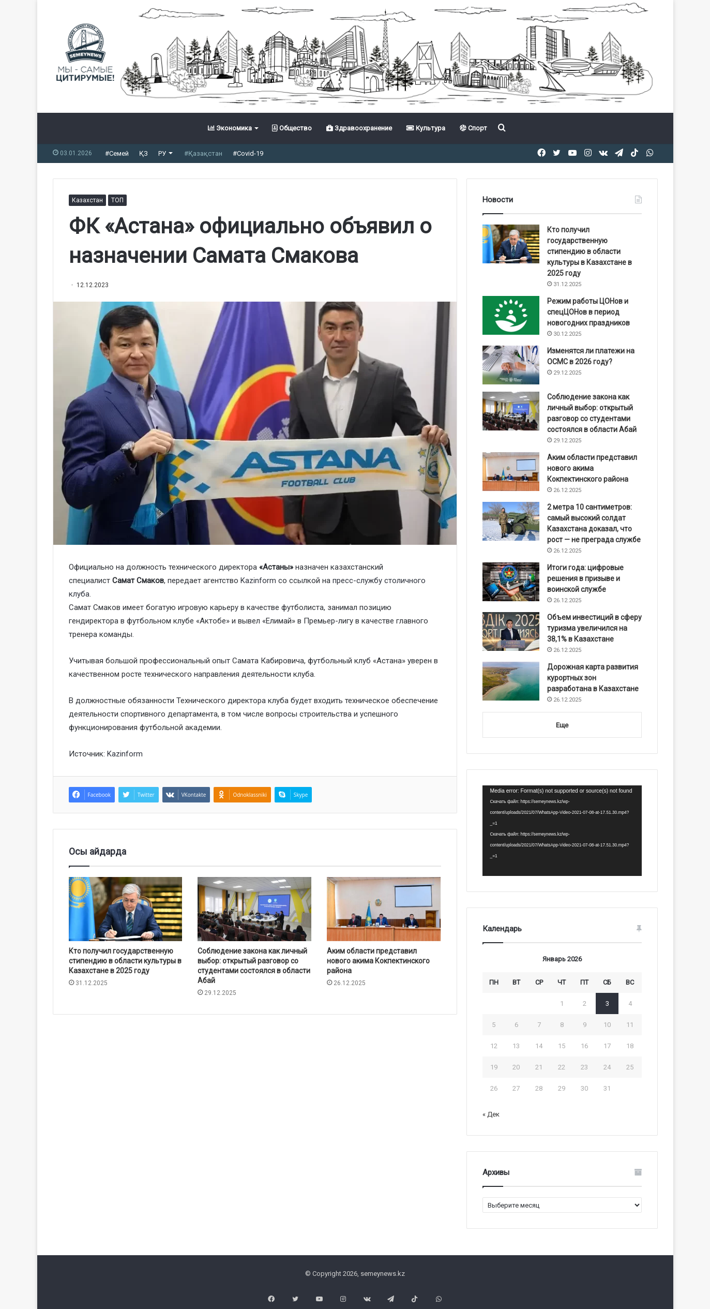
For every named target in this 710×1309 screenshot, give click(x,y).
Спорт (473, 128)
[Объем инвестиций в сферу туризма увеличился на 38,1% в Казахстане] (510, 631)
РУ (162, 153)
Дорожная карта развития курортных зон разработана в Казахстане (593, 678)
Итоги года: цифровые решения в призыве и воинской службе (585, 578)
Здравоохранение (359, 128)
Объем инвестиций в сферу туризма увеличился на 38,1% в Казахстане (594, 628)
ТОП (117, 200)
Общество (292, 128)
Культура (425, 128)
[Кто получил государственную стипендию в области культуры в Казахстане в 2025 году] (126, 909)
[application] (562, 830)
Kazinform (258, 580)
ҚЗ (143, 153)
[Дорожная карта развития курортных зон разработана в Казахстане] (510, 681)
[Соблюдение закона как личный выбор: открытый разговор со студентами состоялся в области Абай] (254, 909)
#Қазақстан (203, 153)
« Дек (491, 1114)
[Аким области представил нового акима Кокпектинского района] (384, 909)
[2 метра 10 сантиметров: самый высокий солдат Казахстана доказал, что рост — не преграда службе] (510, 521)
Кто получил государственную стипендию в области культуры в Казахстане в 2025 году (125, 961)
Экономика (230, 128)
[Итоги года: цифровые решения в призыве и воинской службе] (510, 581)
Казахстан (87, 200)
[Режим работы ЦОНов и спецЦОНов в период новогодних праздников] (510, 315)
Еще (562, 725)
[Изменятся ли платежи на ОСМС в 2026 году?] (510, 365)
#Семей (117, 153)
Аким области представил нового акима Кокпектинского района (378, 961)
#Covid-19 (248, 153)
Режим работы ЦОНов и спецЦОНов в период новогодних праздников (588, 312)
